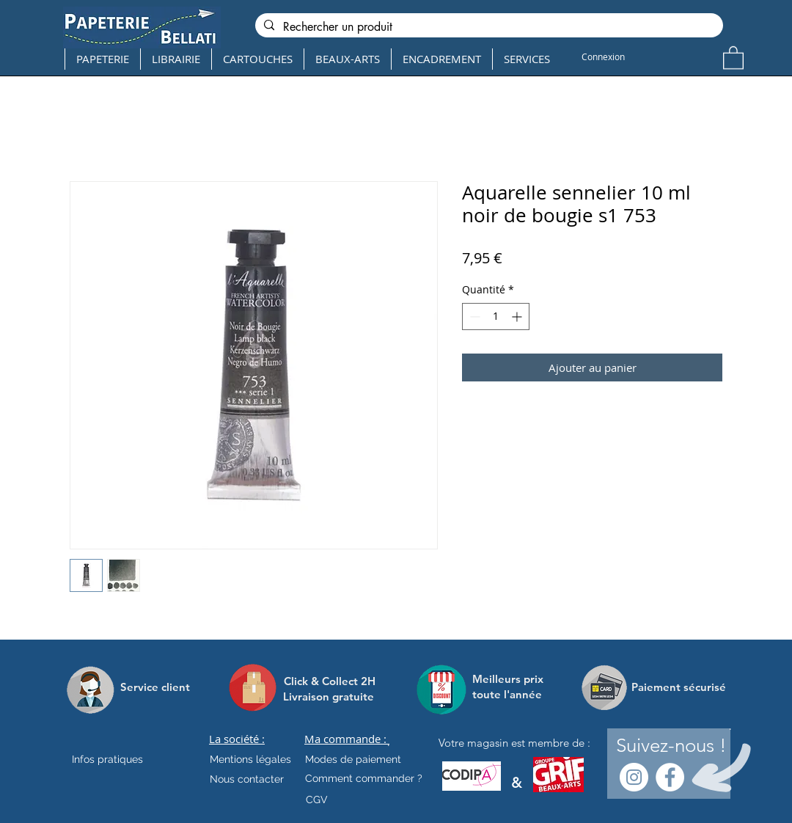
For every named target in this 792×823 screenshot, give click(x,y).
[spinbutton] (496, 316)
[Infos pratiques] (120, 760)
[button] (733, 57)
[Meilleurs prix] (509, 679)
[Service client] (155, 687)
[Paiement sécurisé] (678, 687)
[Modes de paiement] (353, 760)
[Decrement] (473, 316)
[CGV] (316, 800)
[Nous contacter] (247, 779)
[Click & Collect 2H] (329, 681)
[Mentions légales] (250, 760)
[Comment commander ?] (363, 779)
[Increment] (518, 316)
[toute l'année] (513, 694)
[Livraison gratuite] (328, 696)
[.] (388, 743)
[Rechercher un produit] (487, 27)
